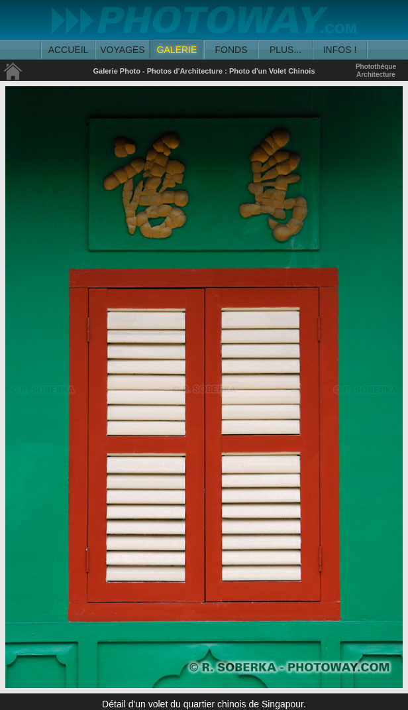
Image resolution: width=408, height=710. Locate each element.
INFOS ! (340, 49)
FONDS (231, 49)
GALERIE (177, 49)
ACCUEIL (68, 49)
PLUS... (285, 49)
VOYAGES (122, 49)
